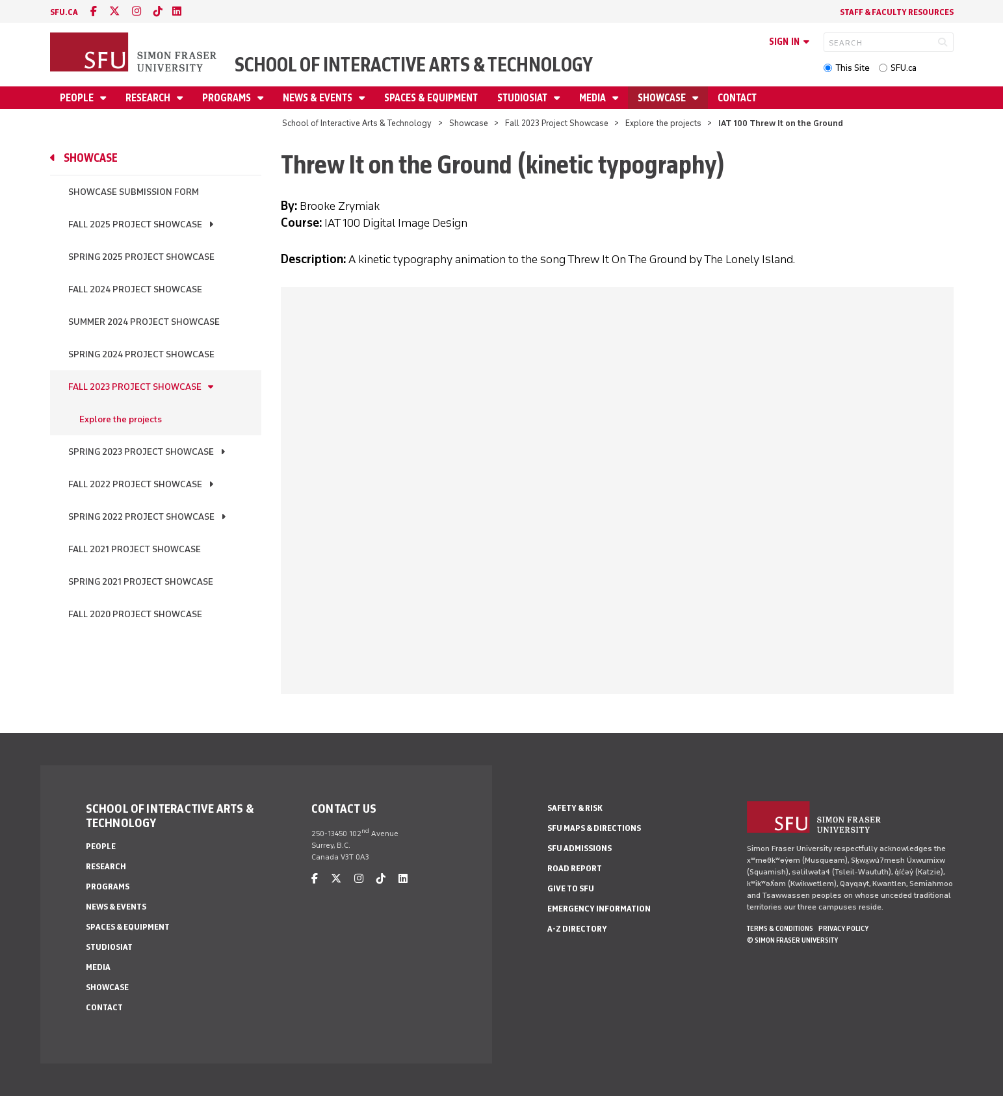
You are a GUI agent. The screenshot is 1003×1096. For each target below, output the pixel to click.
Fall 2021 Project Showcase (134, 549)
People (78, 98)
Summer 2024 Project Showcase (144, 321)
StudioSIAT (523, 98)
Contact (737, 98)
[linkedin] (176, 11)
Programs (227, 98)
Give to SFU (570, 888)
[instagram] (136, 11)
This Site (852, 67)
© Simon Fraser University (792, 940)
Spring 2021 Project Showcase (140, 581)
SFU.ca (904, 67)
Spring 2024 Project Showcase (141, 354)
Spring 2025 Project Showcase (141, 256)
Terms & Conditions (780, 928)
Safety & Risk (575, 807)
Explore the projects (663, 123)
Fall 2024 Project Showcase (135, 289)
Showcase (663, 98)
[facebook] (93, 11)
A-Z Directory (577, 928)
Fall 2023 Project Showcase (556, 123)
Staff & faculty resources (897, 12)
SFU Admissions (579, 848)
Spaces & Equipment (431, 98)
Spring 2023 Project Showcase (141, 451)
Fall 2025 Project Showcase (135, 224)
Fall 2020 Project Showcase (135, 614)
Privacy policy (843, 928)
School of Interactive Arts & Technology (414, 65)
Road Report (574, 868)
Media (593, 98)
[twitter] (114, 11)
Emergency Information (599, 908)
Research (148, 98)
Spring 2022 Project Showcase (141, 516)
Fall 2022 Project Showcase (135, 484)
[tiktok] (158, 11)
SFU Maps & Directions (594, 828)
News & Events (318, 98)
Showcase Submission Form (133, 192)
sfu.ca (64, 12)
